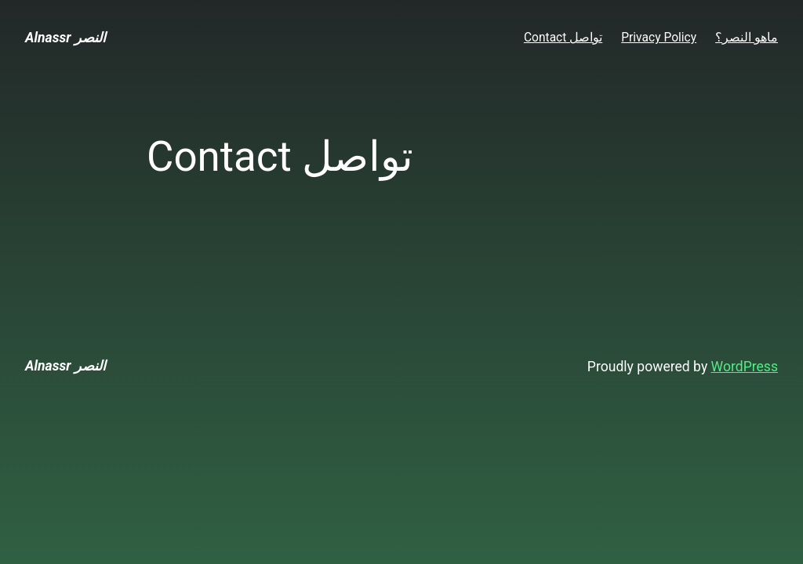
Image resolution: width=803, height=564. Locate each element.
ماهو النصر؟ (746, 38)
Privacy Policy (658, 38)
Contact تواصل (563, 38)
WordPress (744, 366)
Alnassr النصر (65, 37)
